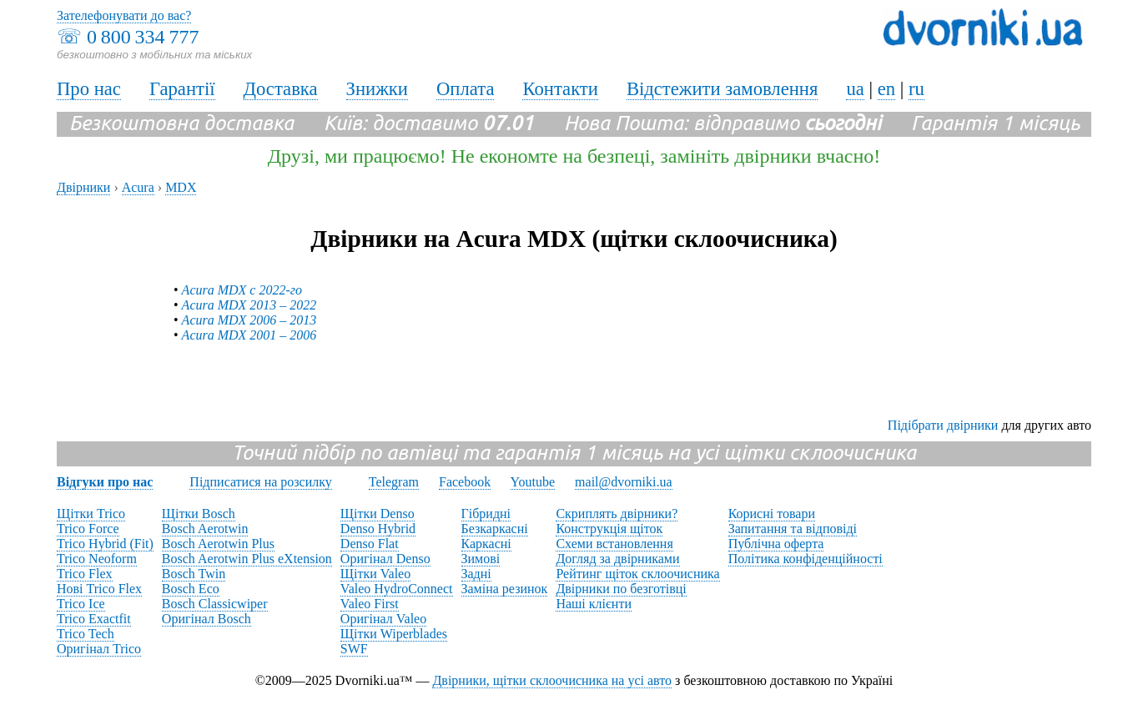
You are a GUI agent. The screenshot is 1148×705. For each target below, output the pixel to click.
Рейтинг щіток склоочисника (637, 574)
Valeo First (369, 604)
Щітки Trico (91, 513)
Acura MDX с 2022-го (242, 290)
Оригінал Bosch (206, 619)
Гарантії (182, 88)
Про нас (89, 88)
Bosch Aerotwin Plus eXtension (247, 558)
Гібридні (486, 513)
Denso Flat (369, 543)
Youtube (533, 482)
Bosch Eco (190, 589)
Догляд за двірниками (617, 558)
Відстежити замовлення (722, 88)
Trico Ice (81, 604)
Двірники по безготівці (621, 589)
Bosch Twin (193, 574)
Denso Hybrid (377, 528)
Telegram (394, 482)
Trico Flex (85, 574)
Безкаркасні (494, 528)
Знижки (377, 88)
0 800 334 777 (143, 37)
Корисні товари (771, 513)
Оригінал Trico (99, 649)
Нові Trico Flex (99, 589)
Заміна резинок (504, 589)
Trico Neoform (97, 558)
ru (916, 88)
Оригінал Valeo (383, 619)
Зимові (481, 558)
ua (855, 88)
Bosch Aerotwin (205, 528)
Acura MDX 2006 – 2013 (249, 320)
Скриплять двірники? (616, 513)
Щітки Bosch (198, 513)
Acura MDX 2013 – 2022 (249, 305)
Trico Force (88, 528)
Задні (476, 574)
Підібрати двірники (943, 425)
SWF (354, 649)
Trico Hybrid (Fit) (105, 543)
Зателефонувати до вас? (124, 15)
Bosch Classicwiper (215, 604)
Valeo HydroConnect (396, 589)
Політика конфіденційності (805, 558)
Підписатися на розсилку (260, 482)
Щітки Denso (377, 513)
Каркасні (486, 543)
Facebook (465, 482)
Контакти (559, 88)
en (886, 88)
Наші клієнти (594, 604)
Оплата (465, 88)
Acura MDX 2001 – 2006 (249, 335)
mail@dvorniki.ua (623, 482)
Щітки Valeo (375, 574)
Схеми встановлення (614, 543)
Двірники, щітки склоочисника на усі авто (552, 680)
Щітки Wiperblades (393, 634)
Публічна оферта (776, 543)
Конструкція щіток (609, 528)
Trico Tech (85, 634)
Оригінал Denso (385, 558)
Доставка (281, 88)
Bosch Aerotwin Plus (218, 543)
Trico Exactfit (94, 619)
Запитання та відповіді (792, 528)
